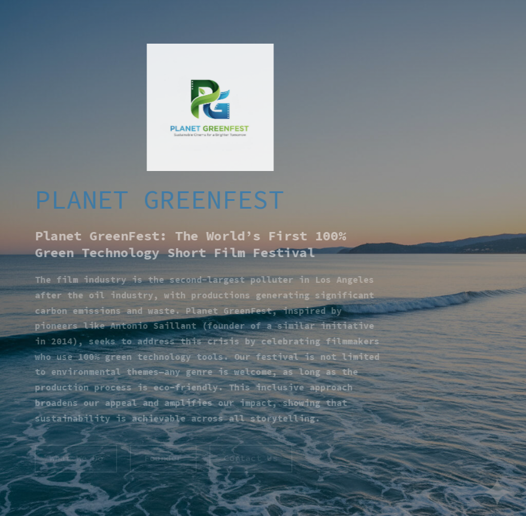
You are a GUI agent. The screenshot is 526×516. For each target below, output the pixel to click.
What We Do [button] (75, 458)
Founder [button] (162, 458)
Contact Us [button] (250, 458)
